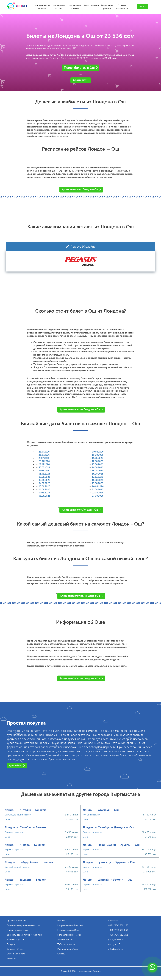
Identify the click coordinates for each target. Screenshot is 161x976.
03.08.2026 (44, 480)
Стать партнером (16, 954)
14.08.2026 (97, 467)
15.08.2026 (97, 471)
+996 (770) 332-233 (118, 930)
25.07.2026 (44, 452)
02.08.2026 (44, 477)
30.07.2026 (44, 467)
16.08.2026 (97, 474)
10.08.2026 (97, 455)
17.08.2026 (97, 477)
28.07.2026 (44, 461)
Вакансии (11, 958)
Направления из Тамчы (74, 7)
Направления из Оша (58, 7)
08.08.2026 (44, 496)
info (115, 949)
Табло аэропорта (66, 944)
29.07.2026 (44, 464)
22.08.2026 (97, 493)
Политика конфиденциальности (23, 925)
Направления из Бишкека (42, 7)
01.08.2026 (44, 474)
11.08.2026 (97, 458)
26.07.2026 (44, 455)
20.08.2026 (97, 486)
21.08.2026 (97, 489)
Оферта (11, 944)
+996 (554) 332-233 (118, 925)
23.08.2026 (97, 496)
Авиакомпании (91, 5)
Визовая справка (15, 939)
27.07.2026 (44, 458)
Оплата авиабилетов (17, 930)
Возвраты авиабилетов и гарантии (24, 935)
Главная (61, 920)
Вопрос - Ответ (15, 949)
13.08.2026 (97, 464)
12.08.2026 (97, 461)
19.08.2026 (97, 483)
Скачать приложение (122, 7)
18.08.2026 (97, 480)
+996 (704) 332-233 (118, 935)
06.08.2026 (44, 489)
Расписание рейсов (107, 7)
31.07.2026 (44, 471)
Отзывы (61, 954)
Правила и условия (16, 920)
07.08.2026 (44, 493)
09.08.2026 (97, 452)
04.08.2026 (44, 483)
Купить (142, 6)
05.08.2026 (44, 486)
